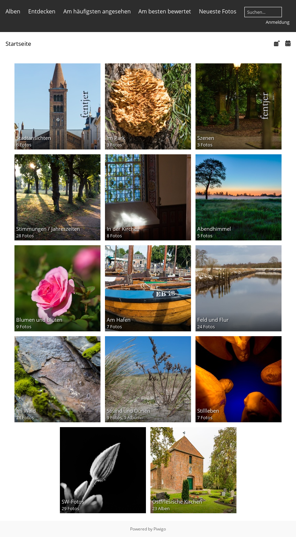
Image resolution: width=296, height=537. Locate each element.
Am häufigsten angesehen (97, 11)
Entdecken (41, 11)
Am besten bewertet (164, 11)
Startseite (18, 44)
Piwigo (160, 529)
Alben (13, 11)
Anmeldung (277, 22)
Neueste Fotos (217, 11)
